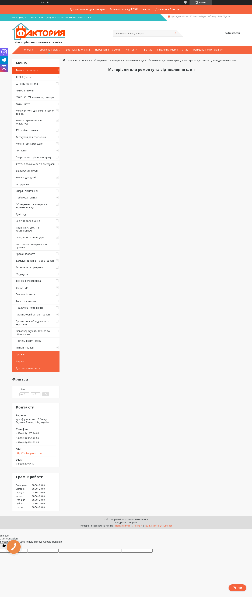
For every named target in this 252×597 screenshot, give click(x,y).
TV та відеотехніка (27, 130)
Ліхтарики (21, 150)
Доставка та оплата (78, 49)
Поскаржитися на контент (128, 525)
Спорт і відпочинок (27, 191)
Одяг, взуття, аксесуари (30, 237)
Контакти (131, 49)
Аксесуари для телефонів (31, 137)
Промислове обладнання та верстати (32, 322)
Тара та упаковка (26, 301)
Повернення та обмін (108, 49)
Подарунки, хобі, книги (29, 307)
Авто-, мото (23, 104)
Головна (28, 49)
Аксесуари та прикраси (29, 267)
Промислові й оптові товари (33, 314)
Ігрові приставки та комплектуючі (27, 229)
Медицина (22, 274)
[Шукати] (175, 33)
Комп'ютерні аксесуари (29, 143)
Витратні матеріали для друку (33, 157)
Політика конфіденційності (158, 525)
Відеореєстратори (27, 170)
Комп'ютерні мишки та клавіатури (29, 122)
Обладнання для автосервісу (164, 60)
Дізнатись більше (167, 9)
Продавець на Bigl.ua (126, 522)
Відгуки (20, 361)
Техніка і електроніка (28, 280)
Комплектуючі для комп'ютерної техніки (35, 112)
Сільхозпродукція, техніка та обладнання (33, 332)
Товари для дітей (26, 177)
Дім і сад (21, 214)
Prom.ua (143, 519)
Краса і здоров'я (25, 253)
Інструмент (22, 184)
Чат (237, 587)
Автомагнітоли (25, 90)
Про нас (147, 49)
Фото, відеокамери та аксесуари (35, 164)
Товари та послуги (49, 49)
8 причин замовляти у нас (172, 49)
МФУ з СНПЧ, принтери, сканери (35, 97)
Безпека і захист (25, 294)
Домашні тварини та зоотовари (35, 260)
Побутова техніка (26, 197)
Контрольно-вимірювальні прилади (31, 245)
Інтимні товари (25, 347)
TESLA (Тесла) (24, 77)
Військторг (22, 287)
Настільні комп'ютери (28, 340)
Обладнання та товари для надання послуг (32, 206)
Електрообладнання (28, 220)
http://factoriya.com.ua (29, 453)
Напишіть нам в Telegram (208, 49)
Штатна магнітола (27, 83)
